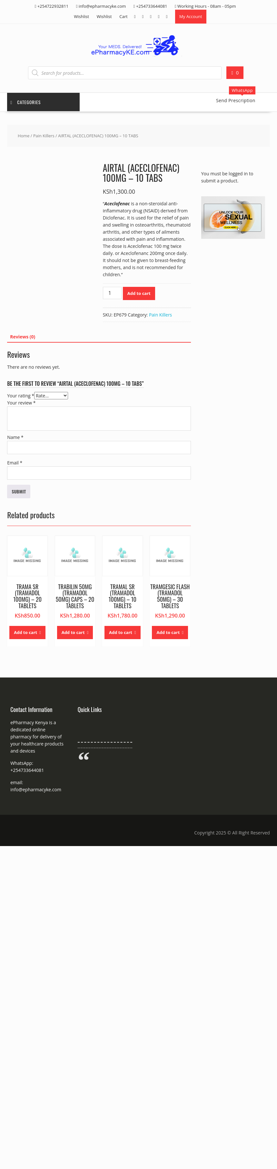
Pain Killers (43, 136)
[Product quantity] (112, 293)
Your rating (20, 396)
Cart (123, 16)
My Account (190, 16)
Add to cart (139, 293)
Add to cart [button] (25, 632)
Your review (21, 403)
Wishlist (81, 16)
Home (23, 136)
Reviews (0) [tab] (22, 337)
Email (14, 463)
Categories (25, 102)
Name (15, 437)
